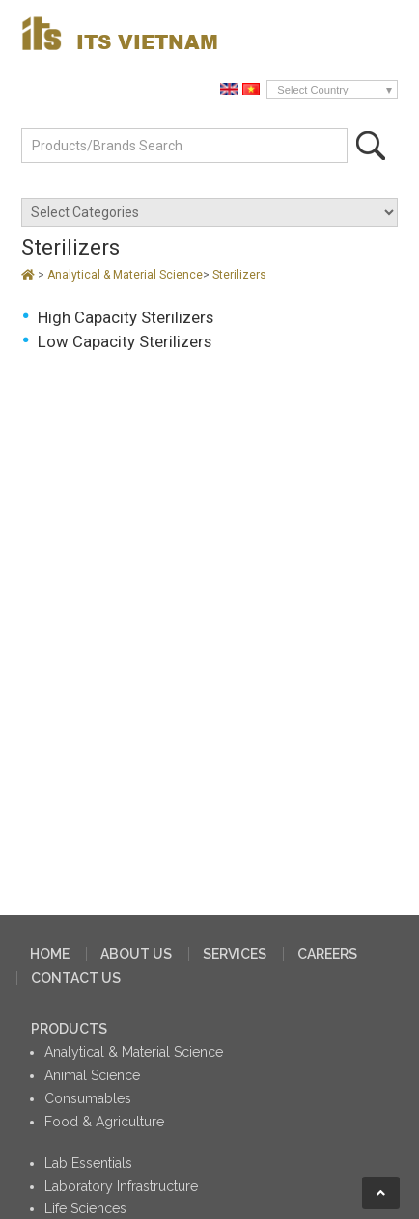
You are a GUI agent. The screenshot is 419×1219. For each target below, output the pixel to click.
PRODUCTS (69, 1029)
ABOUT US (136, 954)
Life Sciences (85, 1208)
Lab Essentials (88, 1163)
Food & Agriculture (104, 1121)
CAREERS (327, 954)
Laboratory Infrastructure (121, 1186)
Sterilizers (239, 275)
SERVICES (234, 954)
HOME (50, 954)
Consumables (87, 1098)
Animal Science (92, 1075)
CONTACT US (76, 978)
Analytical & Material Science (125, 275)
